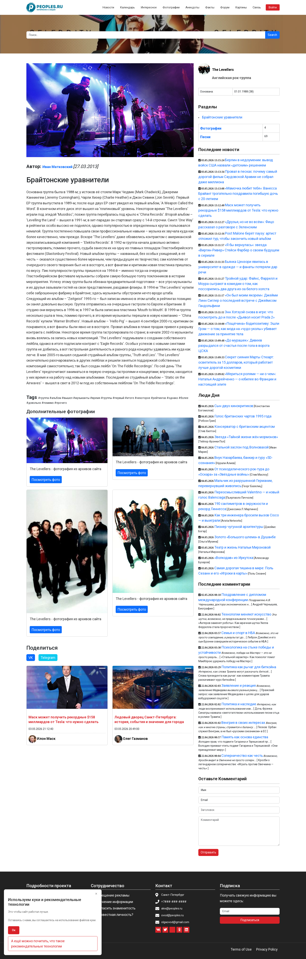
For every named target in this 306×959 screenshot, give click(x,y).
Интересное (149, 7)
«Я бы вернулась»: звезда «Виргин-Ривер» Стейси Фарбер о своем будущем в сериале (238, 250)
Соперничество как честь (242, 756)
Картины (241, 7)
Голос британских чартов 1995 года (242, 416)
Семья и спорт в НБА (238, 633)
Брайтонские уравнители (222, 117)
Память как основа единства (244, 737)
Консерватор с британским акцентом (244, 426)
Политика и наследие (238, 704)
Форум (224, 7)
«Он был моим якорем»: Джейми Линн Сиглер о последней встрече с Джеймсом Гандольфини (238, 300)
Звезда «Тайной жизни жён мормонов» (246, 437)
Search (272, 35)
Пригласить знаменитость (114, 908)
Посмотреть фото (45, 480)
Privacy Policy (267, 949)
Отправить (208, 852)
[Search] (145, 35)
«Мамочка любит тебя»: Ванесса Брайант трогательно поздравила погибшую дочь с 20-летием (238, 193)
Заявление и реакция (238, 685)
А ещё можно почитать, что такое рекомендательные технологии (38, 943)
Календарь (127, 7)
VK (31, 658)
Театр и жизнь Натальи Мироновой (242, 547)
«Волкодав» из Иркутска (233, 558)
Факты (209, 7)
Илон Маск (46, 739)
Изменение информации (113, 902)
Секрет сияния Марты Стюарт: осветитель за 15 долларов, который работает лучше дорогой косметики (236, 362)
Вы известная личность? (113, 915)
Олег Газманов (135, 739)
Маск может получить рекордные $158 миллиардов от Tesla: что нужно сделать (238, 210)
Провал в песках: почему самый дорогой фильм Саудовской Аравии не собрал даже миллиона (237, 176)
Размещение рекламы (111, 895)
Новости (108, 7)
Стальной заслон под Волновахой (241, 447)
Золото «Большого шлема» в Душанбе (245, 537)
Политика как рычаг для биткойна (248, 667)
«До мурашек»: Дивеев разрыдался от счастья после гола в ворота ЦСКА (233, 345)
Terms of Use (241, 949)
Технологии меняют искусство (246, 614)
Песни (205, 137)
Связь (257, 7)
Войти (273, 7)
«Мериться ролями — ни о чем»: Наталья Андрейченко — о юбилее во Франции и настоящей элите (237, 379)
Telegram (48, 658)
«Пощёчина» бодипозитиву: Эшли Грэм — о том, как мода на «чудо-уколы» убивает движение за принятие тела (238, 328)
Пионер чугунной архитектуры (238, 527)
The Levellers (223, 70)
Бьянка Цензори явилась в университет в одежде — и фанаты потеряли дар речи (237, 267)
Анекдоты (192, 7)
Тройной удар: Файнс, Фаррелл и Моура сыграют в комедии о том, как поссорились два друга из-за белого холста (237, 283)
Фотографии (171, 7)
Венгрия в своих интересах (243, 723)
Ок (13, 930)
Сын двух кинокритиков (233, 406)
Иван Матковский (57, 167)
